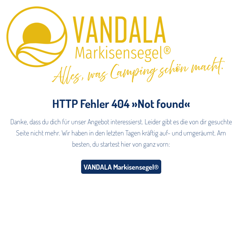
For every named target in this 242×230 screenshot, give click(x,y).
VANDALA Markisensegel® (121, 166)
